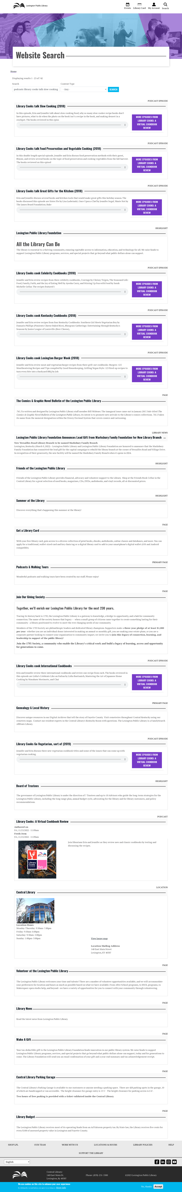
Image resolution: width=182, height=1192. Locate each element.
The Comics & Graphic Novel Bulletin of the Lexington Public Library (58, 409)
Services (52, 15)
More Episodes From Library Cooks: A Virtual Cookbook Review (147, 131)
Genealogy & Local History (32, 716)
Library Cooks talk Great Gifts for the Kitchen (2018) (49, 199)
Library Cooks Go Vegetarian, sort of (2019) (43, 752)
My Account (154, 5)
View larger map (99, 947)
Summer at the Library (30, 509)
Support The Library (91, 1161)
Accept (158, 1186)
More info (61, 1187)
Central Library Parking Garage (35, 1086)
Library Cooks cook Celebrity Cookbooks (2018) (46, 281)
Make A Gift (23, 1048)
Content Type (67, 92)
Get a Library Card (27, 539)
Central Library (25, 901)
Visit (29, 15)
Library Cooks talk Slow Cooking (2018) (40, 115)
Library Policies (142, 1153)
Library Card (139, 5)
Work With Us (70, 1153)
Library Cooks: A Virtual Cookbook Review (42, 830)
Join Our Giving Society (30, 605)
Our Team (40, 1153)
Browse (18, 15)
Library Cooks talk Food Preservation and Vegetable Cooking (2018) (58, 157)
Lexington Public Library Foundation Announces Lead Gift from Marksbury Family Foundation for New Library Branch (89, 446)
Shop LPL (13, 1153)
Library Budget (25, 1125)
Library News (24, 1017)
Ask (63, 15)
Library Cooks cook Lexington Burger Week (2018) (47, 366)
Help (171, 1153)
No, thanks (146, 1186)
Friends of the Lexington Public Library (40, 477)
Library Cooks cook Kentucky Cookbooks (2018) (46, 324)
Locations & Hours (105, 1153)
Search (165, 6)
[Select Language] (17, 1171)
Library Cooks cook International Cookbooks (44, 674)
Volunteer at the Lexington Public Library (42, 979)
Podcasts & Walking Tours (32, 575)
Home (13, 80)
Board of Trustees (27, 794)
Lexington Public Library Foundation (38, 241)
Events (127, 5)
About (40, 15)
